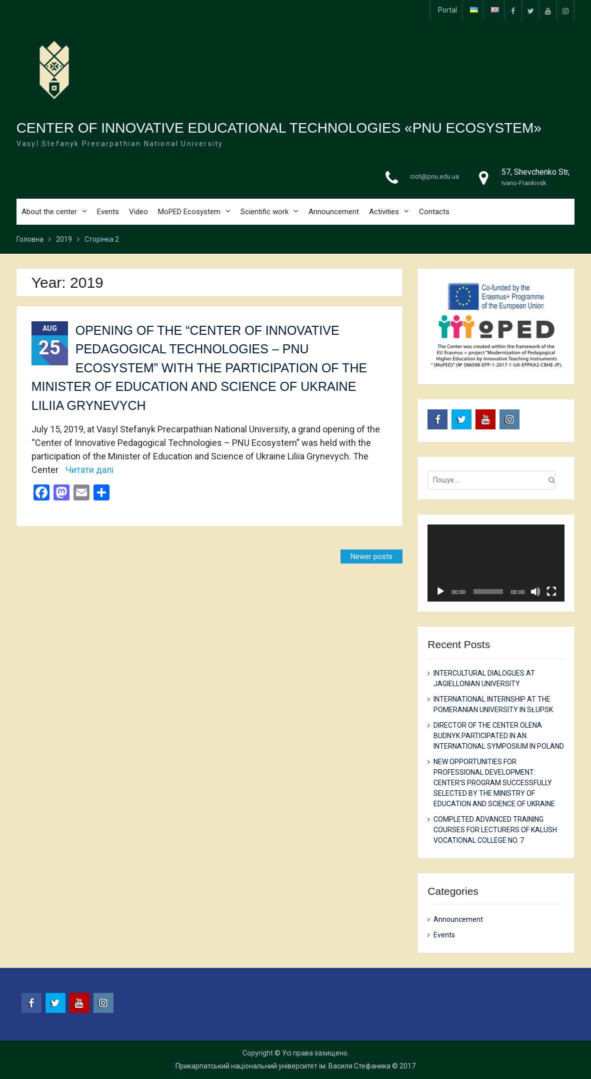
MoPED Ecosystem (189, 211)
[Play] (441, 592)
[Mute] (535, 592)
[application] (496, 563)
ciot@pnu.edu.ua (434, 177)
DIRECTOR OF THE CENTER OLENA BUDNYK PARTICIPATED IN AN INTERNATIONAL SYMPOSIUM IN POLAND (499, 735)
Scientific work (264, 211)
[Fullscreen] (551, 592)
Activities (384, 211)
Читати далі (90, 469)
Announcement (333, 211)
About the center (49, 211)
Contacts (434, 211)
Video (138, 211)
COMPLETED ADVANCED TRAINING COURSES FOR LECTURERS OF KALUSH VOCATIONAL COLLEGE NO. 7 (495, 829)
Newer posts (371, 556)
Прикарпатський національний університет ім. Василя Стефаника (283, 1066)
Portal (447, 10)
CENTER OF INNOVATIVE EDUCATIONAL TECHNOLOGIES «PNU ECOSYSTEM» (279, 128)
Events (108, 211)
